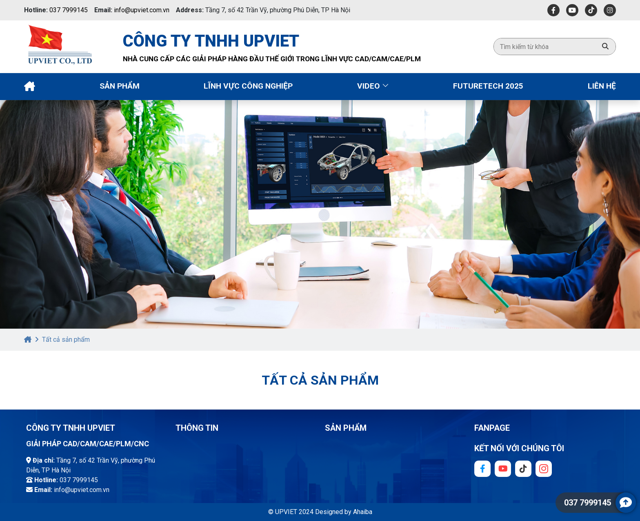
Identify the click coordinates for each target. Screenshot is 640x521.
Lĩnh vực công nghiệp (248, 86)
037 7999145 (68, 10)
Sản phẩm (120, 86)
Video (373, 86)
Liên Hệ (602, 86)
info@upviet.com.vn (141, 10)
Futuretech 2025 (488, 86)
